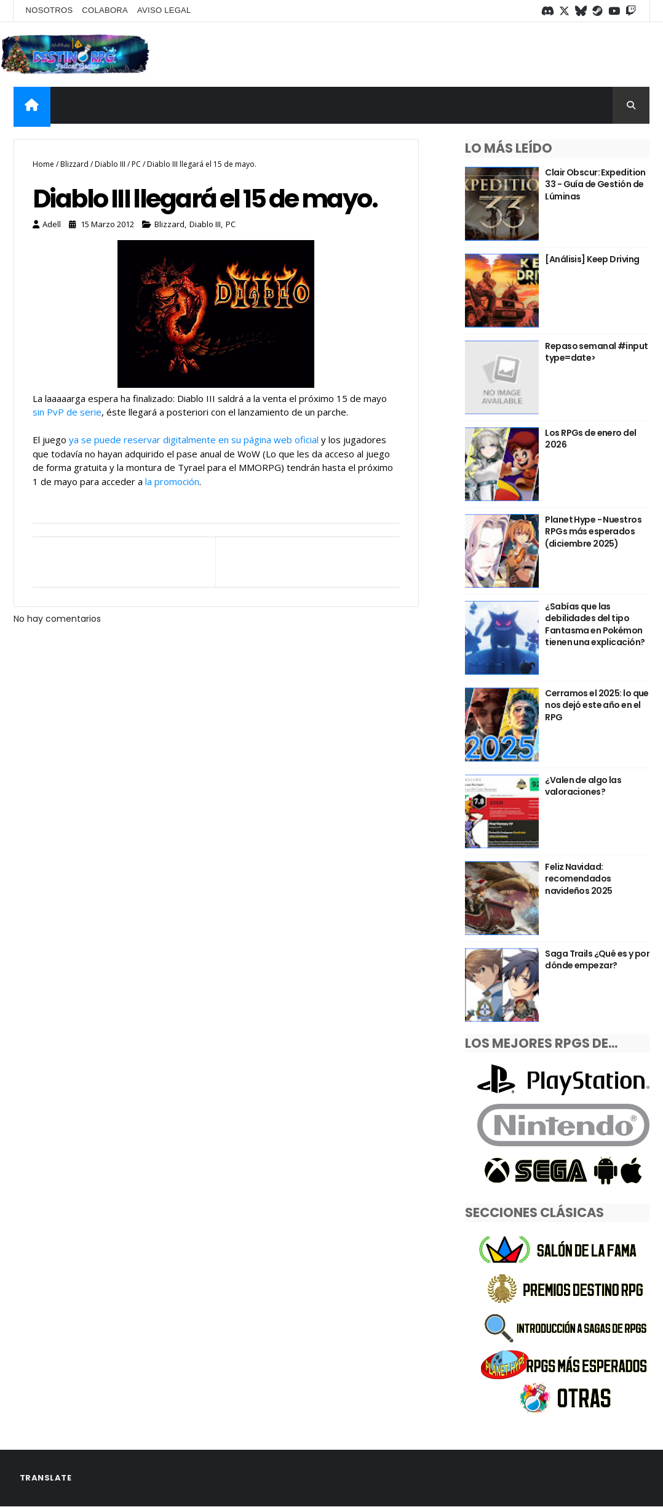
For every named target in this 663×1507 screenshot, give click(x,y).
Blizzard (74, 164)
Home (43, 164)
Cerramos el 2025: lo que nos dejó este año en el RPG (597, 705)
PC (136, 164)
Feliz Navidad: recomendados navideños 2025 (578, 879)
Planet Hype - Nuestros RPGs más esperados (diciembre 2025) (593, 531)
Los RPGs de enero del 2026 (590, 439)
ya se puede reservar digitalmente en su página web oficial (194, 439)
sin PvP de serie (67, 412)
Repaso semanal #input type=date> (596, 352)
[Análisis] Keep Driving (592, 259)
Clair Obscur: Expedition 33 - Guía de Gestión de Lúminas (595, 184)
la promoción (172, 481)
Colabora (105, 10)
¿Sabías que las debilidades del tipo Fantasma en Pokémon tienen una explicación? (595, 624)
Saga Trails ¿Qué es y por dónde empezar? (597, 959)
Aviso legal (164, 10)
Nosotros (49, 10)
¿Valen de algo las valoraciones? (583, 786)
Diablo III (110, 164)
